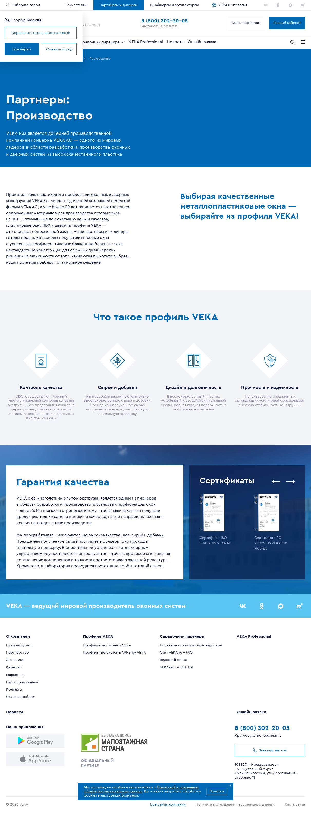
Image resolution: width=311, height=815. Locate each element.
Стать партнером (246, 23)
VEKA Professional (146, 42)
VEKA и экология (232, 5)
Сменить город (59, 49)
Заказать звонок (270, 750)
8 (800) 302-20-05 (164, 20)
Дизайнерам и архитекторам (174, 5)
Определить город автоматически (40, 33)
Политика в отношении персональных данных (235, 804)
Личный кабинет (287, 23)
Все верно (22, 49)
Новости (175, 42)
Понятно (216, 791)
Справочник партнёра (101, 42)
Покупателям (76, 5)
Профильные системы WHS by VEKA (114, 652)
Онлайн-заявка (202, 42)
